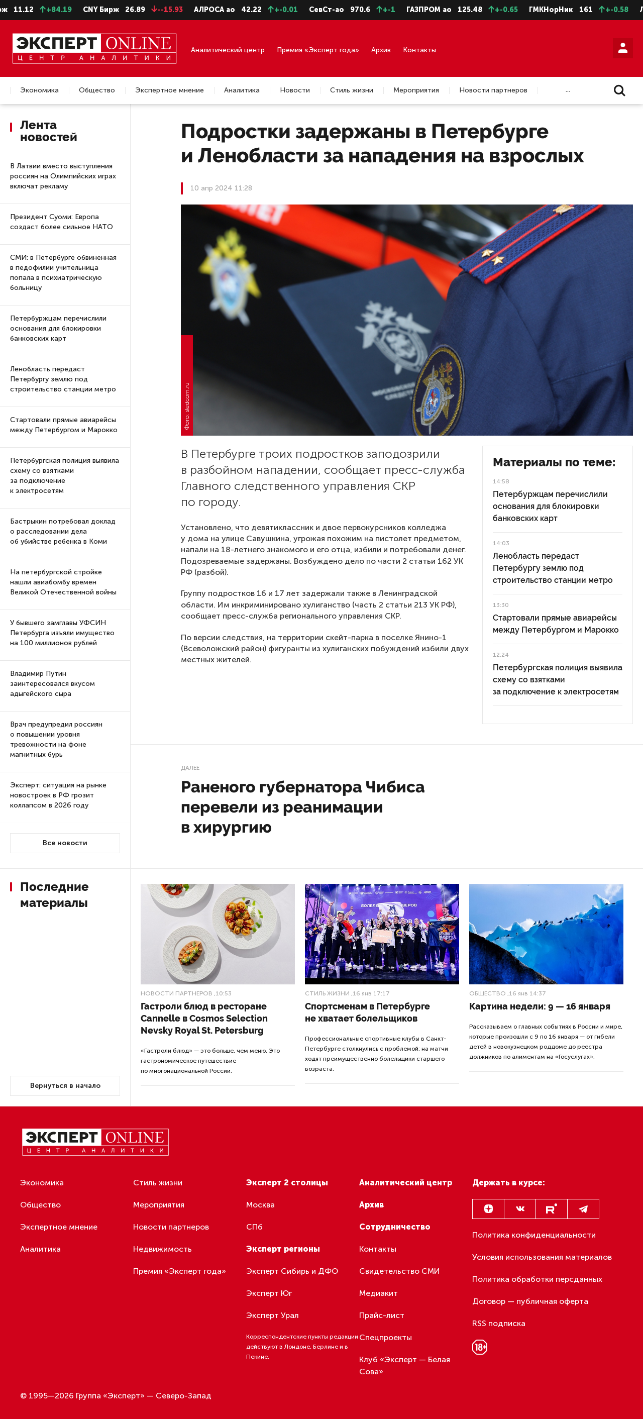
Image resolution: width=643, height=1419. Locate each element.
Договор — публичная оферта (530, 1301)
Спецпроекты (385, 1337)
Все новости (65, 843)
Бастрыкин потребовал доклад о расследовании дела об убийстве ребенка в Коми (63, 531)
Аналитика (242, 90)
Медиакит (378, 1293)
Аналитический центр (228, 50)
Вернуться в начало (65, 1085)
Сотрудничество (395, 1227)
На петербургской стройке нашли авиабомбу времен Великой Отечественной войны (63, 582)
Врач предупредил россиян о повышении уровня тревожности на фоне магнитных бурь (56, 739)
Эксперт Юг (269, 1293)
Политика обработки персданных (537, 1279)
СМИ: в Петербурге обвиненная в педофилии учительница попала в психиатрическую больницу (63, 272)
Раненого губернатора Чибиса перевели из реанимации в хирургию (303, 806)
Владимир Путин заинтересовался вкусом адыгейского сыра (52, 683)
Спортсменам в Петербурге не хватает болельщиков (367, 1012)
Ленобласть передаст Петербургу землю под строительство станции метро (63, 379)
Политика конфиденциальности (534, 1235)
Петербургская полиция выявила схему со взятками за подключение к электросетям (64, 475)
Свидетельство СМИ (399, 1271)
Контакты (419, 50)
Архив (381, 50)
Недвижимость (162, 1249)
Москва (260, 1204)
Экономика (39, 90)
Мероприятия (416, 90)
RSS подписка (498, 1323)
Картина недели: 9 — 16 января (539, 1006)
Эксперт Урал (272, 1315)
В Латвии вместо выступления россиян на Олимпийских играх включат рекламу (63, 176)
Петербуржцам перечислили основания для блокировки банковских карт (58, 328)
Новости (295, 90)
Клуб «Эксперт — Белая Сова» (404, 1365)
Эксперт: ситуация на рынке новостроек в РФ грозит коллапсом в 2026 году (58, 795)
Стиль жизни (351, 90)
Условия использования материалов (542, 1257)
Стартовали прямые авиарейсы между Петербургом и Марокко (64, 425)
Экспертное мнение (169, 90)
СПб (254, 1227)
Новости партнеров (493, 90)
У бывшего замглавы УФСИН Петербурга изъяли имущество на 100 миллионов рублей (62, 633)
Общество (97, 90)
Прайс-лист (381, 1315)
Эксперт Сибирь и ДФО (292, 1271)
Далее (190, 767)
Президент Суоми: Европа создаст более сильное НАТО (61, 222)
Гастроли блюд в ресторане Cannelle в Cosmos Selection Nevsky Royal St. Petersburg (204, 1018)
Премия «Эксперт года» (318, 50)
